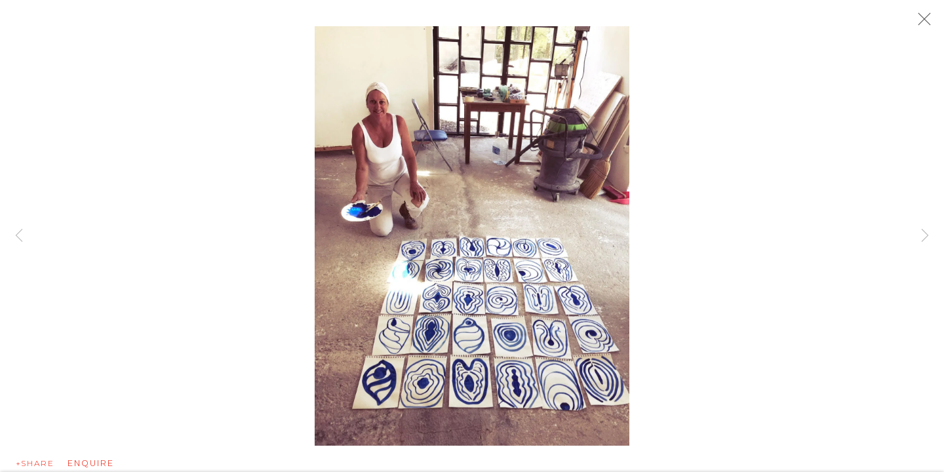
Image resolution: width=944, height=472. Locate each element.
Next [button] (925, 236)
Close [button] (921, 23)
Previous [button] (19, 236)
